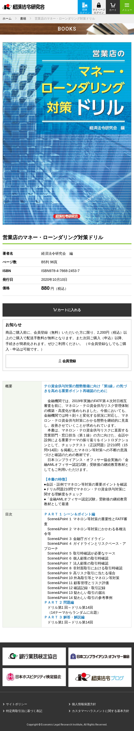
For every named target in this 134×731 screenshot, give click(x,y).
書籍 (23, 18)
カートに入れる (67, 310)
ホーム (7, 18)
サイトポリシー (16, 704)
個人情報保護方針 (84, 704)
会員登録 (67, 361)
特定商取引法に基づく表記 (24, 711)
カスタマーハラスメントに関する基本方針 (100, 711)
